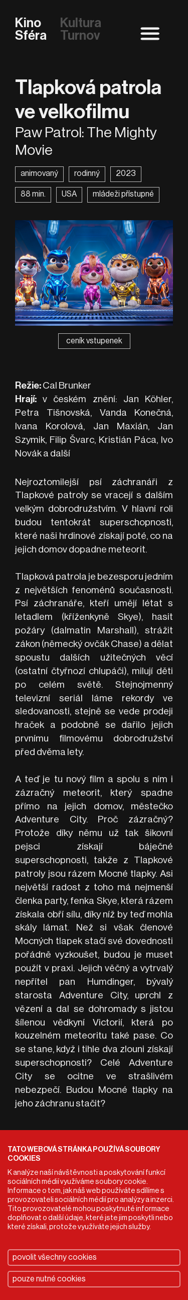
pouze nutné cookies (49, 1279)
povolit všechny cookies (55, 1257)
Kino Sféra (31, 30)
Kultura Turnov (80, 30)
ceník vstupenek (94, 341)
